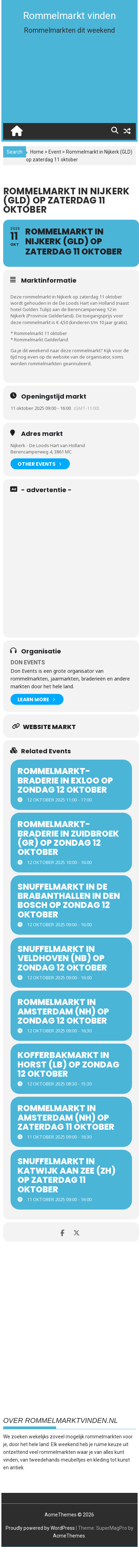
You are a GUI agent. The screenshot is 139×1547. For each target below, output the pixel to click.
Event (54, 152)
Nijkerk (18, 315)
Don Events (28, 662)
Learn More (36, 699)
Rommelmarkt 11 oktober (40, 333)
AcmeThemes (69, 1536)
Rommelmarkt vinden (69, 15)
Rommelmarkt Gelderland (41, 339)
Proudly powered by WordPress (40, 1528)
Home (37, 152)
